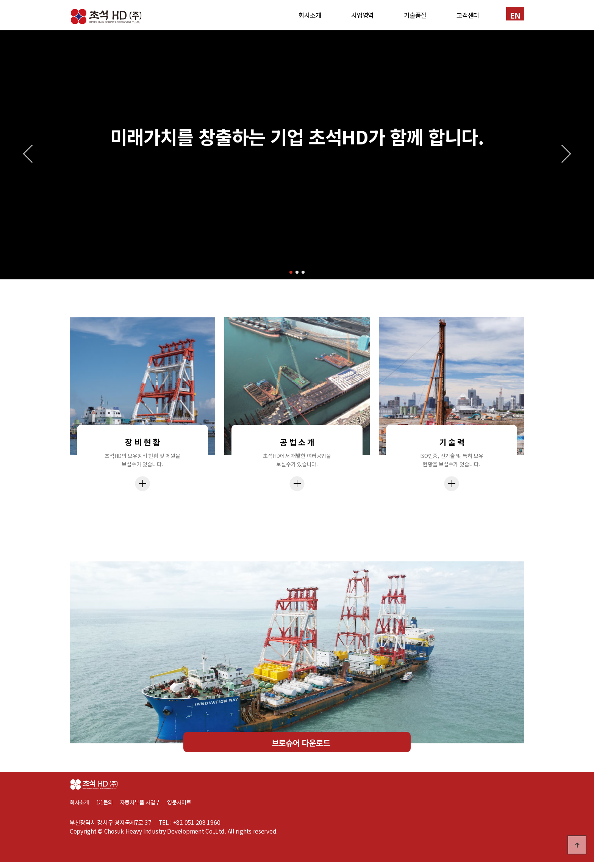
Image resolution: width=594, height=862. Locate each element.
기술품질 (415, 15)
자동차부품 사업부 (143, 802)
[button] (290, 272)
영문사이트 (179, 802)
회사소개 (310, 15)
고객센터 (467, 15)
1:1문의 (104, 802)
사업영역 (362, 15)
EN (515, 15)
